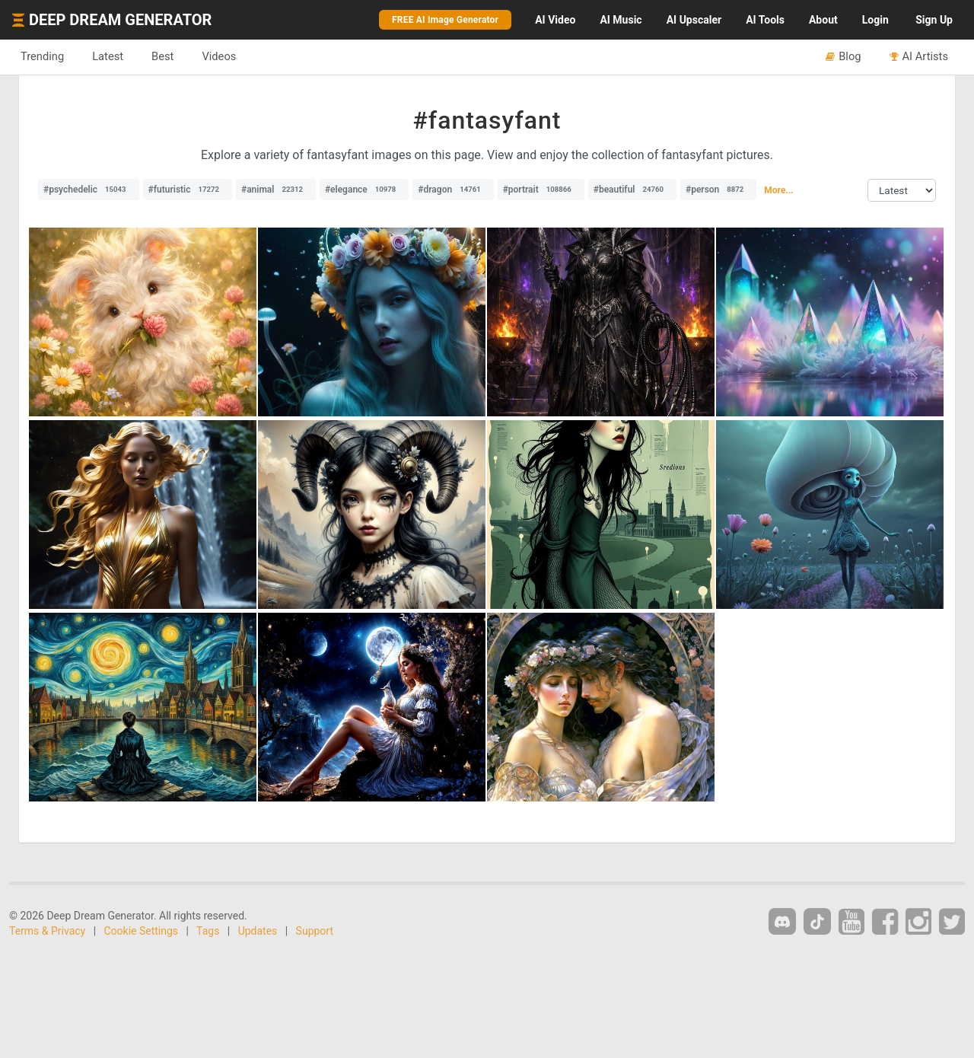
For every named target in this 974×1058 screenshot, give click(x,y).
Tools (765, 20)
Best (162, 56)
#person (718, 189)
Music (620, 20)
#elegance (364, 189)
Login (875, 20)
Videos (219, 56)
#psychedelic (88, 189)
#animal (275, 189)
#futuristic (187, 189)
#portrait (541, 189)
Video (555, 20)
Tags (207, 931)
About (823, 20)
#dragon (453, 189)
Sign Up (934, 20)
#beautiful (632, 189)
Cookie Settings (141, 931)
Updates (258, 931)
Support (314, 931)
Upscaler (694, 20)
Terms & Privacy (47, 931)
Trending (42, 56)
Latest (107, 56)
